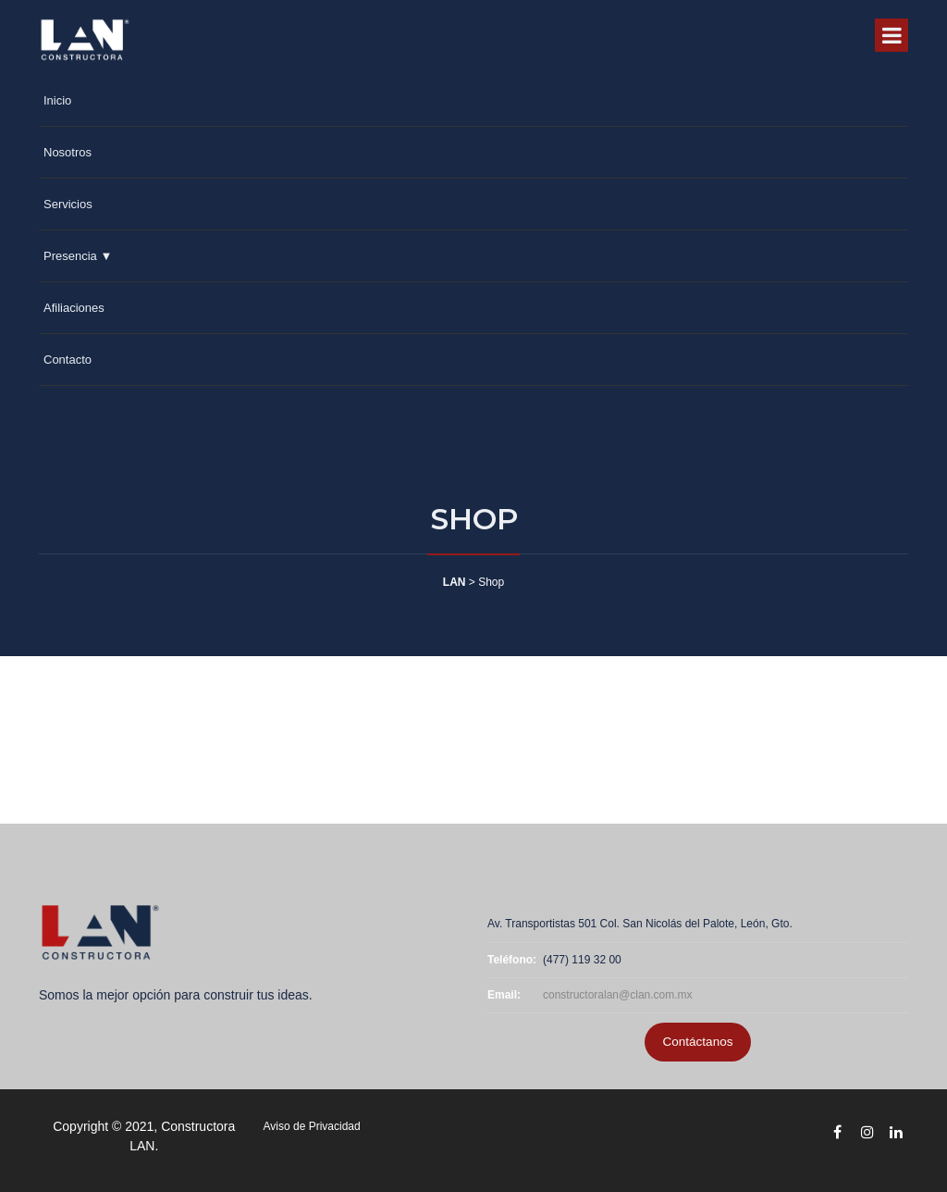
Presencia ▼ (77, 256)
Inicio (57, 100)
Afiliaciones (74, 308)
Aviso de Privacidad (312, 1126)
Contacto (67, 359)
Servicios (67, 204)
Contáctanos (698, 1042)
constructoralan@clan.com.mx (618, 994)
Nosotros (67, 152)
